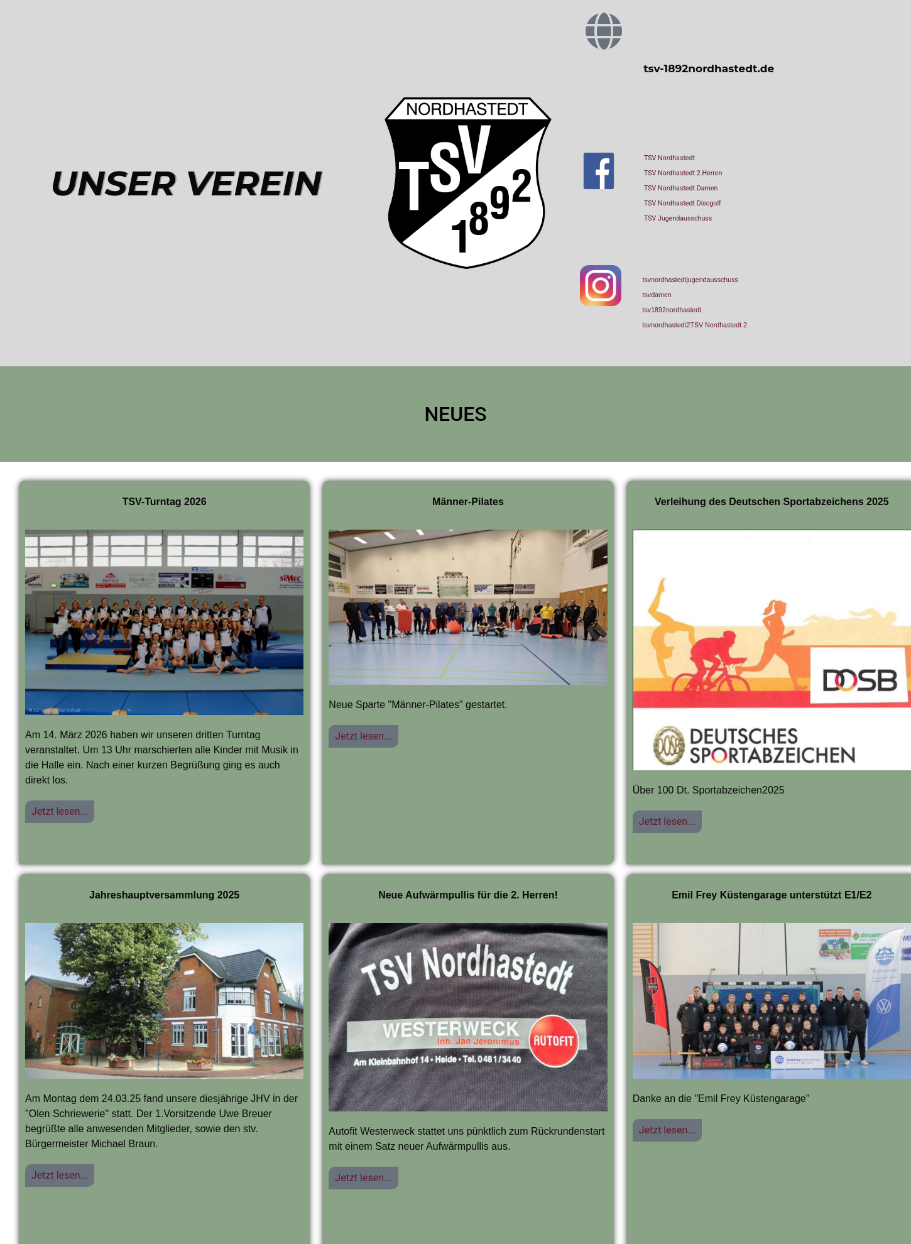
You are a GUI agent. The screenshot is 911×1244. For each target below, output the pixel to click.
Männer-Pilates (468, 501)
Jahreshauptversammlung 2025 (164, 895)
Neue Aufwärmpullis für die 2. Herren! (468, 895)
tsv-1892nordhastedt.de (708, 68)
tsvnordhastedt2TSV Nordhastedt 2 (695, 325)
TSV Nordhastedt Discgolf (682, 203)
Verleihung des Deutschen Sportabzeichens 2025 (772, 501)
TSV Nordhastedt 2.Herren (683, 173)
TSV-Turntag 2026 (165, 501)
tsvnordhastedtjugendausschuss (690, 279)
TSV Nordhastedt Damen (680, 188)
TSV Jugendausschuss (678, 218)
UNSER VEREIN (186, 183)
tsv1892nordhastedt (672, 310)
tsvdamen (657, 294)
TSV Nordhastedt (669, 158)
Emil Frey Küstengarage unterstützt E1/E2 (771, 895)
